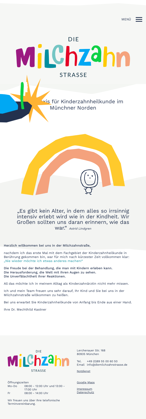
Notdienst (83, 371)
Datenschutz (85, 392)
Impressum (84, 389)
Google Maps (86, 382)
